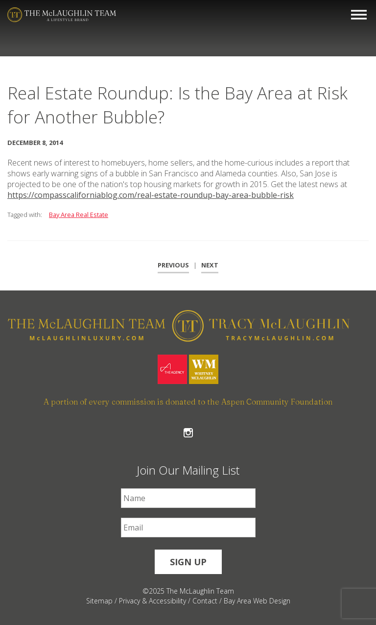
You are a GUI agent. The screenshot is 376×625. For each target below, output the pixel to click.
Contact (204, 600)
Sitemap (99, 600)
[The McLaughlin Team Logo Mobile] (61, 14)
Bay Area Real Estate (78, 214)
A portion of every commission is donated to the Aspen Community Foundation (188, 402)
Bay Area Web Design (257, 600)
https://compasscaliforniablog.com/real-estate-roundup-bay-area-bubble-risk (150, 195)
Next (209, 265)
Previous (173, 265)
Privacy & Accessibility (152, 600)
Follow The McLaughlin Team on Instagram (188, 433)
